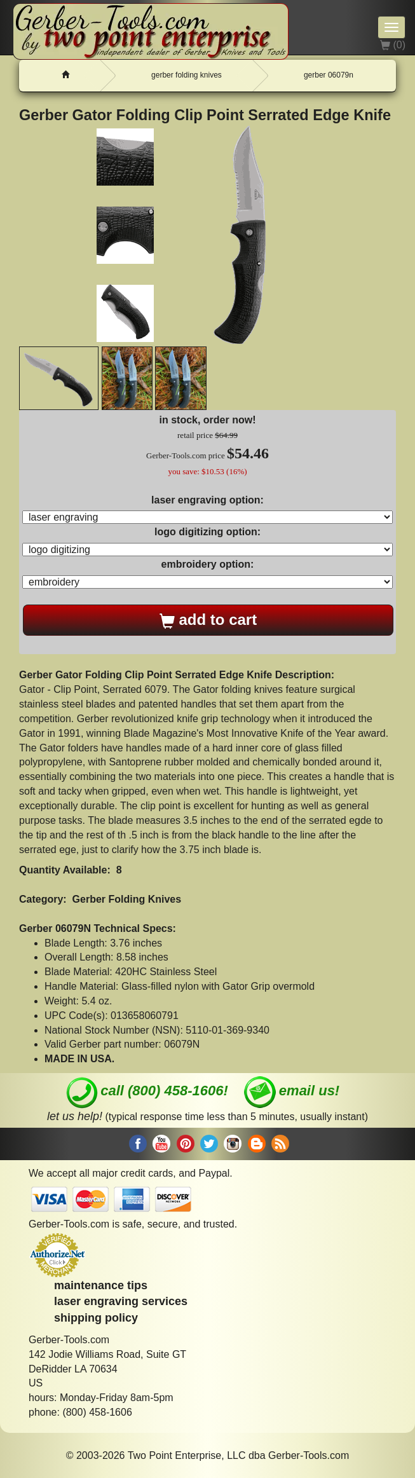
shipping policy (96, 1317)
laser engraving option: (207, 500)
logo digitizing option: (207, 531)
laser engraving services (120, 1301)
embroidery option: (207, 564)
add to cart (208, 620)
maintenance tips (100, 1285)
